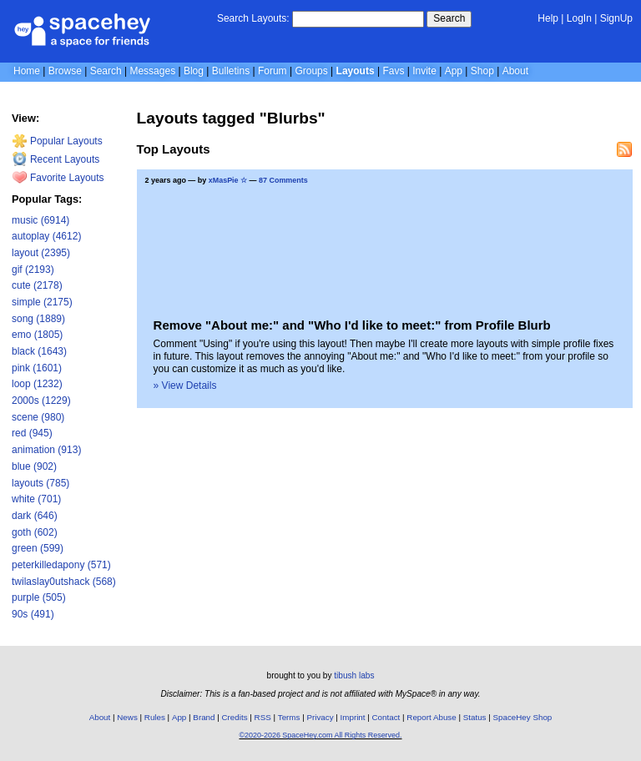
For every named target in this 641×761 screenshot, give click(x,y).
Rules (154, 717)
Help (548, 18)
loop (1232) (37, 384)
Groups (311, 71)
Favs (393, 71)
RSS (263, 717)
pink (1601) (37, 368)
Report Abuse (431, 717)
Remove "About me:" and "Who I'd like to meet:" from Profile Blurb (352, 325)
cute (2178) (37, 285)
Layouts (355, 71)
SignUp (616, 18)
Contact (386, 717)
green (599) (37, 548)
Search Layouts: (253, 18)
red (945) (32, 433)
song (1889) (38, 319)
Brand (204, 717)
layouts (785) (40, 483)
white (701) (36, 499)
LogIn (579, 18)
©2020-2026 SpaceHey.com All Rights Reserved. (320, 735)
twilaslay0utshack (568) (64, 581)
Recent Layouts (56, 159)
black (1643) (39, 351)
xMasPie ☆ (228, 180)
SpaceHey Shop (523, 717)
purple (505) (39, 597)
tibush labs (354, 675)
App (453, 71)
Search (449, 18)
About (515, 71)
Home (26, 71)
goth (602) (35, 532)
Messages (152, 71)
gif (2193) (33, 269)
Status (475, 717)
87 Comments (283, 180)
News (127, 717)
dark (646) (35, 516)
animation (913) (46, 450)
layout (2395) (41, 253)
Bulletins (231, 71)
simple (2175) (42, 302)
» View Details (185, 385)
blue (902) (34, 466)
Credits (235, 717)
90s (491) (33, 614)
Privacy (319, 717)
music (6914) (40, 220)
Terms (289, 717)
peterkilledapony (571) (61, 565)
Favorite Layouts (58, 178)
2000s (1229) (41, 400)
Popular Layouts (57, 141)
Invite (424, 71)
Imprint (353, 717)
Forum (272, 71)
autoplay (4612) (46, 236)
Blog (194, 71)
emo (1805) (37, 334)
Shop (482, 71)
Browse (65, 71)
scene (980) (38, 417)
